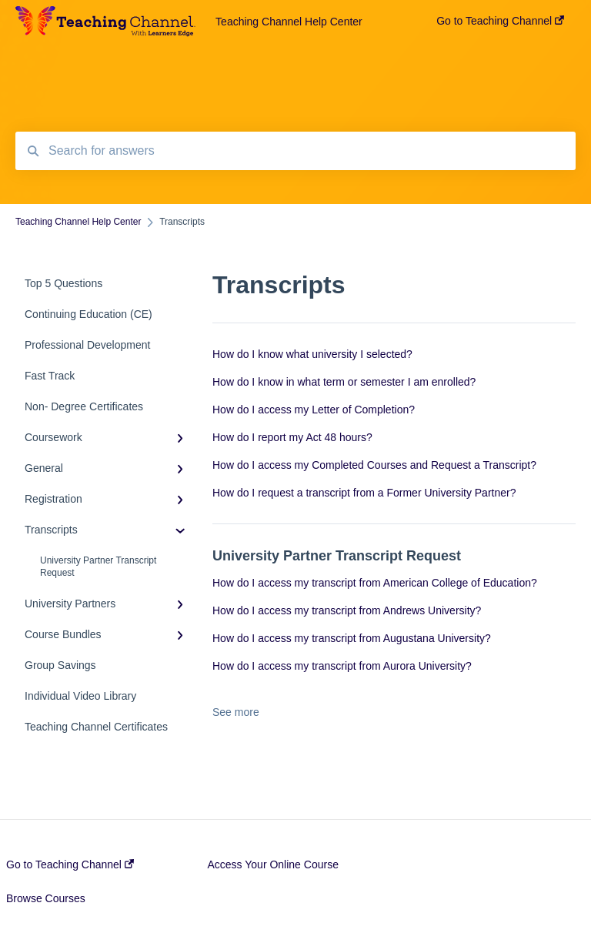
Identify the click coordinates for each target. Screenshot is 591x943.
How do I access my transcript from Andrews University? (346, 610)
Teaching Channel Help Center (288, 21)
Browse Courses (45, 898)
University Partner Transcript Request (98, 566)
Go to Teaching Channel (70, 864)
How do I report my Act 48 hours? (292, 437)
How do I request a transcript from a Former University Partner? (364, 493)
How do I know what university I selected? (312, 354)
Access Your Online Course (273, 864)
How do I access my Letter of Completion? (313, 409)
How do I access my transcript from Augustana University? (351, 638)
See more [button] (235, 712)
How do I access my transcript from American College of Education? (374, 583)
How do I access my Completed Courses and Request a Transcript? (374, 465)
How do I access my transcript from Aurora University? (342, 666)
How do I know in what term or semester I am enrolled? (344, 382)
